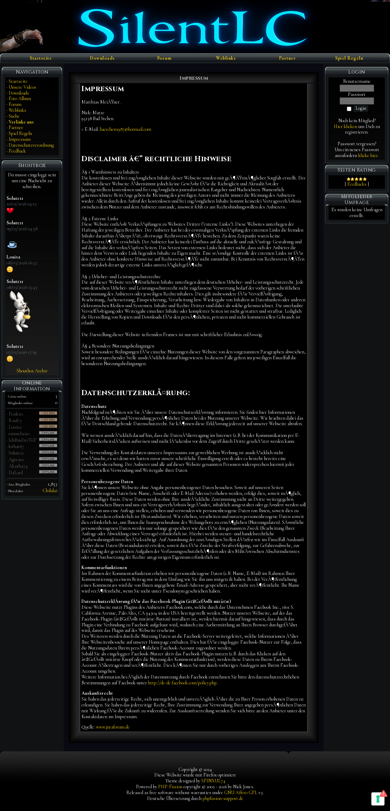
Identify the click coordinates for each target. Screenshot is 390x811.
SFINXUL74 (213, 781)
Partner (287, 58)
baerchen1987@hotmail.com (125, 129)
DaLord (16, 473)
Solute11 (16, 453)
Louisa (15, 427)
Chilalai (49, 491)
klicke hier (368, 155)
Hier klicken (345, 126)
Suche (14, 116)
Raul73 (15, 420)
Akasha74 (18, 466)
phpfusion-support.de (223, 798)
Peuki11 (16, 414)
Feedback (17, 151)
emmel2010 (19, 434)
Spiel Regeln (349, 58)
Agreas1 (16, 459)
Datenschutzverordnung (31, 145)
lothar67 (16, 446)
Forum (164, 58)
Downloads (102, 58)
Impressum (20, 139)
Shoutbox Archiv (32, 371)
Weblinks (226, 58)
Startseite (41, 58)
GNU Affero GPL (240, 792)
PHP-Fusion (170, 787)
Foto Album (20, 98)
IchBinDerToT (23, 440)
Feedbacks (357, 184)
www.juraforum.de (113, 727)
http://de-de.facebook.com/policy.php (182, 683)
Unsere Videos (22, 87)
